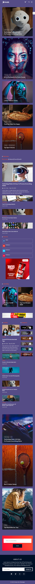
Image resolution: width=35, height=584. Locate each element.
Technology (4, 202)
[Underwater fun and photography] (10, 370)
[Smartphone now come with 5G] (17, 226)
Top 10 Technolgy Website (8, 204)
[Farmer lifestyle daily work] (10, 356)
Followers (8, 244)
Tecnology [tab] (5, 159)
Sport (24, 338)
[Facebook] (11, 574)
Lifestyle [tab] (11, 159)
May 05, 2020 (12, 188)
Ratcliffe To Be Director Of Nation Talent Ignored (9, 405)
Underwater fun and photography (10, 375)
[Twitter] (15, 574)
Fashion (25, 349)
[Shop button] (25, 2)
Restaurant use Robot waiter (9, 217)
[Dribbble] (23, 574)
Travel (3, 374)
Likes (7, 239)
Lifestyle (3, 360)
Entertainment (26, 354)
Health (3, 337)
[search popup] (29, 2)
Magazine (4, 402)
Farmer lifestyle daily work (9, 362)
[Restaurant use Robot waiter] (17, 212)
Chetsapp (22, 582)
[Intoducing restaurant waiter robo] (10, 384)
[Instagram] (19, 574)
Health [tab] (20, 159)
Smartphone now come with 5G (10, 231)
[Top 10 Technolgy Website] (17, 198)
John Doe (5, 188)
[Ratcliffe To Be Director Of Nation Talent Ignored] (10, 398)
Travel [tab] (15, 159)
